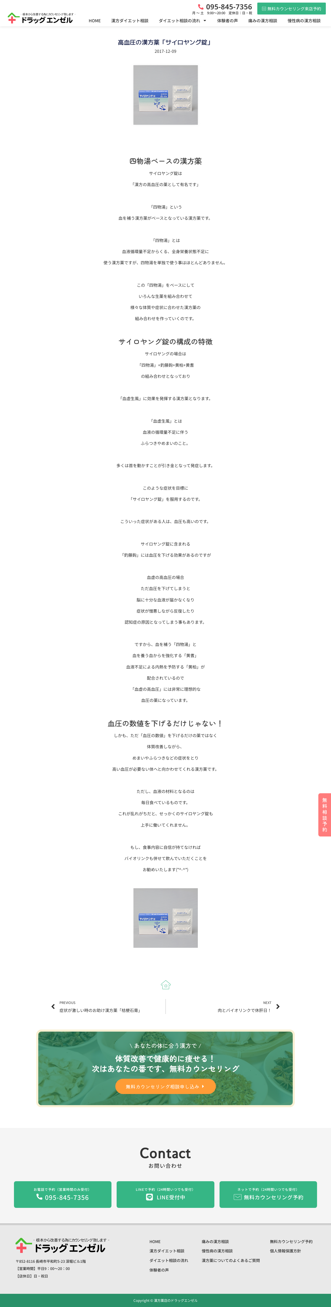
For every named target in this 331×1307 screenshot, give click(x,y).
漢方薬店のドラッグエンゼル (175, 1300)
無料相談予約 (324, 814)
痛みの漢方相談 (262, 20)
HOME (95, 20)
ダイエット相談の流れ (183, 20)
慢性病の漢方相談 (304, 20)
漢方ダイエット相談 (129, 20)
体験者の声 (227, 20)
